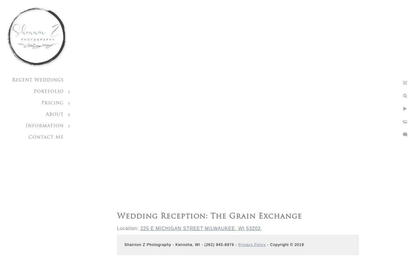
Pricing (52, 103)
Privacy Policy (252, 244)
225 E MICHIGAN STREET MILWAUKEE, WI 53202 (200, 228)
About (55, 114)
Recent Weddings (38, 80)
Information (45, 126)
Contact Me (46, 137)
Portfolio (49, 91)
